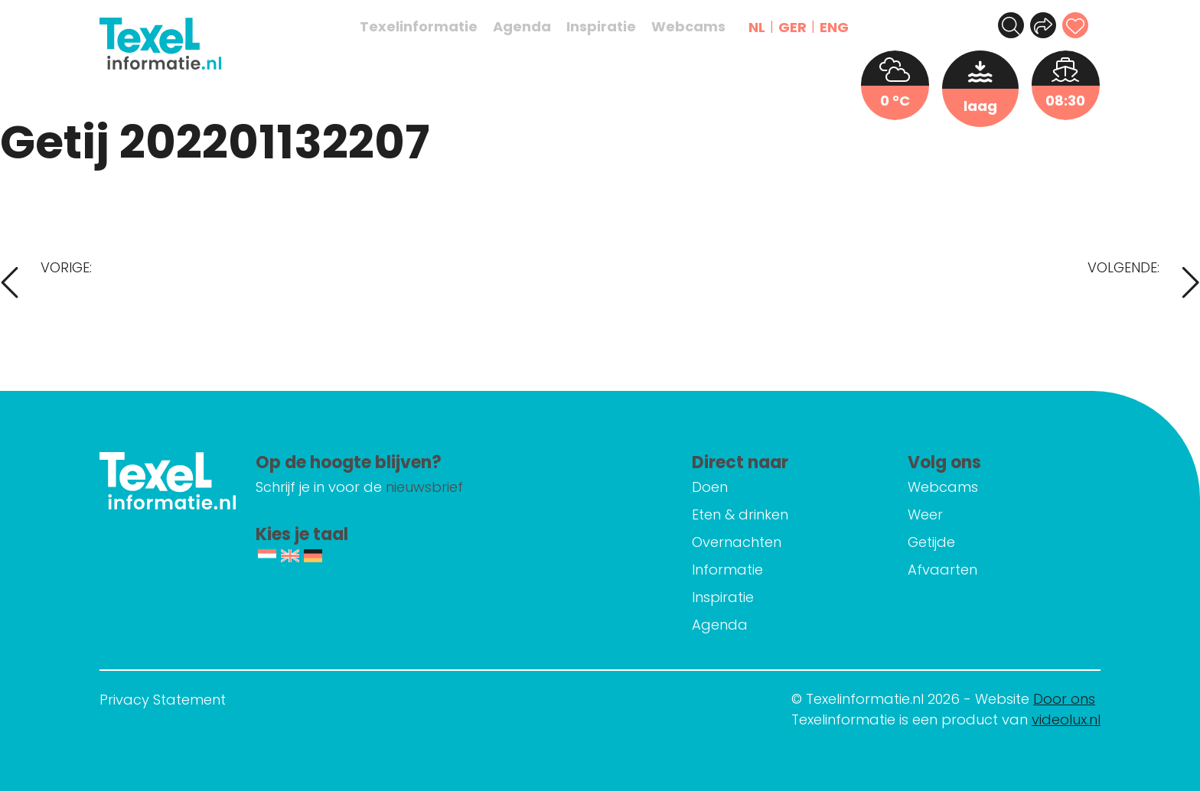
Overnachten (769, 542)
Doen (742, 486)
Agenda (530, 27)
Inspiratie (609, 27)
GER (801, 27)
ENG (842, 27)
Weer (941, 514)
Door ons (1064, 698)
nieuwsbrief (496, 486)
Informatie (759, 569)
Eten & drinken (772, 514)
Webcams (697, 27)
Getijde (947, 542)
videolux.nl (1066, 719)
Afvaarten (958, 569)
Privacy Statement (162, 699)
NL (765, 27)
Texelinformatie (427, 27)
